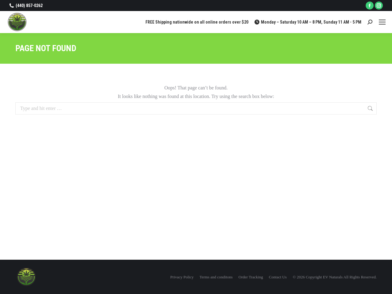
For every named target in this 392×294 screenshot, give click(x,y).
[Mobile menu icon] (382, 22)
